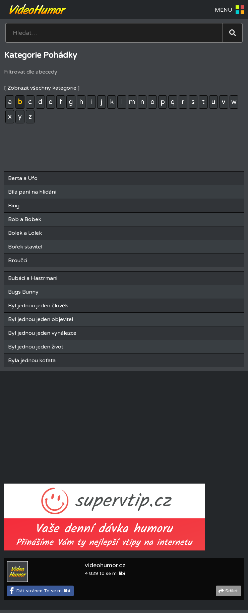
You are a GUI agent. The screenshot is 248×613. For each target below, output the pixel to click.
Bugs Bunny (23, 292)
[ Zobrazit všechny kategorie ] (42, 88)
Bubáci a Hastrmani (32, 278)
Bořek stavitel (25, 246)
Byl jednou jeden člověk (38, 305)
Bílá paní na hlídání (32, 192)
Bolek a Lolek (25, 233)
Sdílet (231, 591)
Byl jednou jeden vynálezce (42, 333)
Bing (13, 205)
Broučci (17, 260)
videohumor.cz (105, 565)
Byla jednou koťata (32, 360)
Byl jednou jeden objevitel (40, 319)
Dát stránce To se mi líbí (43, 591)
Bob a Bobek (24, 219)
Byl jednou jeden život (35, 346)
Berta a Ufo (23, 178)
